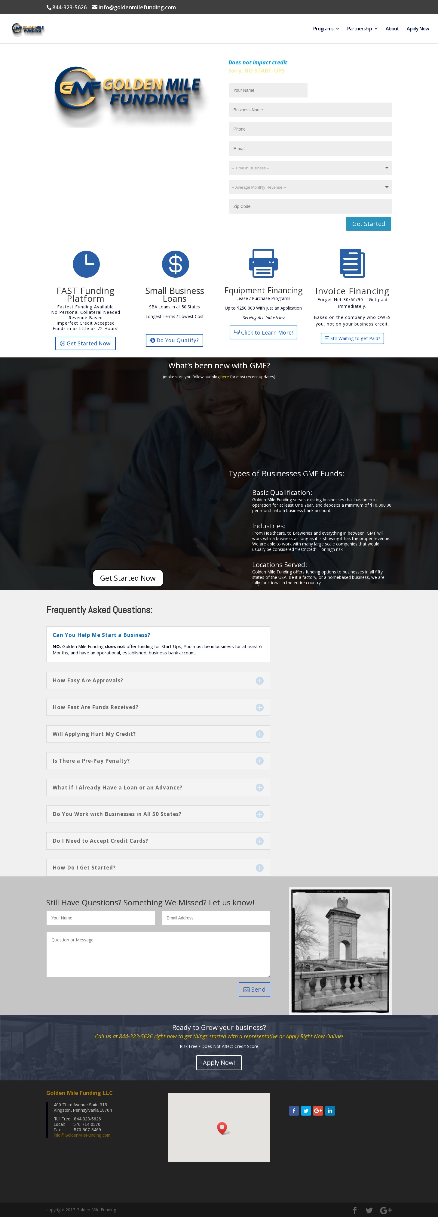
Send (258, 989)
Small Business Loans (174, 294)
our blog (212, 376)
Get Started (368, 224)
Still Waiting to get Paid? (355, 338)
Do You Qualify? (178, 340)
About (392, 29)
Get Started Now (128, 578)
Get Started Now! (89, 343)
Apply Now (418, 29)
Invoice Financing (352, 291)
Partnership (359, 29)
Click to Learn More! (267, 332)
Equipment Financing (263, 290)
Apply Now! (219, 1062)
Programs (323, 29)
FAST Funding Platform (86, 294)
